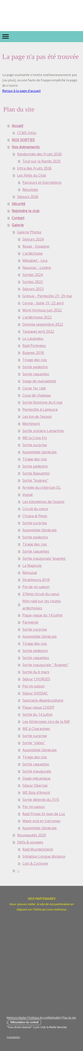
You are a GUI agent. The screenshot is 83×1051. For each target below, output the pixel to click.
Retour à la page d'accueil (21, 90)
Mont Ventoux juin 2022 (42, 310)
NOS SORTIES (23, 140)
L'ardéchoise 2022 (37, 317)
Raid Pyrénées (34, 346)
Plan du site (69, 1017)
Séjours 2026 (27, 197)
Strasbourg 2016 (36, 580)
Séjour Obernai (34, 785)
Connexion (13, 1037)
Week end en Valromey (41, 821)
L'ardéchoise (32, 253)
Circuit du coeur (35, 509)
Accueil (17, 126)
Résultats (30, 190)
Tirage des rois (34, 360)
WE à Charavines (36, 729)
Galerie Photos (29, 232)
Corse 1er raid (34, 388)
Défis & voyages (30, 842)
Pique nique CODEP (38, 707)
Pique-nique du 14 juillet (42, 615)
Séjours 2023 (33, 289)
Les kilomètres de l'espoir (43, 502)
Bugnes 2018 (33, 353)
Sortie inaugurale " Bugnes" (45, 665)
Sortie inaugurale (36, 771)
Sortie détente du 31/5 (40, 800)
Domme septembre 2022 (42, 324)
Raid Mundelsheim (37, 849)
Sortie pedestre (35, 367)
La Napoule (32, 566)
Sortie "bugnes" (35, 480)
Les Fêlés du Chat (31, 175)
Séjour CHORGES (36, 679)
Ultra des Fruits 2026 (34, 168)
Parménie (30, 622)
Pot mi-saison (33, 686)
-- (18, 871)
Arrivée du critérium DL (41, 487)
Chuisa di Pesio (34, 516)
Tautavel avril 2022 (38, 331)
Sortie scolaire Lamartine (43, 431)
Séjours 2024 (33, 239)
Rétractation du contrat (24, 1022)
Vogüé (27, 495)
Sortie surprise (34, 445)
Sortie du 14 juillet (37, 714)
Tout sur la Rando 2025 (41, 161)
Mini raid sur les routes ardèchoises (41, 604)
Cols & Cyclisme (35, 863)
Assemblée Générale (39, 452)
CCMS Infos (26, 133)
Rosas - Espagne (35, 246)
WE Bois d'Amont (36, 793)
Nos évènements (26, 147)
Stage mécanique (36, 778)
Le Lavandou (32, 339)
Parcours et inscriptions (42, 182)
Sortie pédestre (35, 466)
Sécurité (18, 204)
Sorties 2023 (32, 282)
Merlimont (31, 424)
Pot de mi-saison (36, 587)
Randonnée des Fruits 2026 (39, 154)
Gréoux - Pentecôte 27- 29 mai (47, 296)
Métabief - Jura (34, 260)
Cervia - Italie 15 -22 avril (43, 303)
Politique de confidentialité (44, 1017)
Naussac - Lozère (36, 268)
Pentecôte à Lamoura (40, 409)
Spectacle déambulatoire (42, 700)
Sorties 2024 (32, 275)
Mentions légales (16, 1017)
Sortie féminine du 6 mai (42, 402)
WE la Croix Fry (34, 438)
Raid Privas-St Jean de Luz (43, 814)
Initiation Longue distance (43, 856)
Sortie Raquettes (36, 473)
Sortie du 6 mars (35, 672)
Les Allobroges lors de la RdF (46, 722)
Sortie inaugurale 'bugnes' (44, 558)
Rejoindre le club (25, 211)
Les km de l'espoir (37, 417)
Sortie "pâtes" (33, 743)
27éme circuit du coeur (41, 594)
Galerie (18, 225)
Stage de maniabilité (39, 381)
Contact (18, 218)
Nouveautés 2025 (31, 835)
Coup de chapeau (36, 395)
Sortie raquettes (35, 374)
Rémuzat (29, 573)
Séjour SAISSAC (35, 693)
